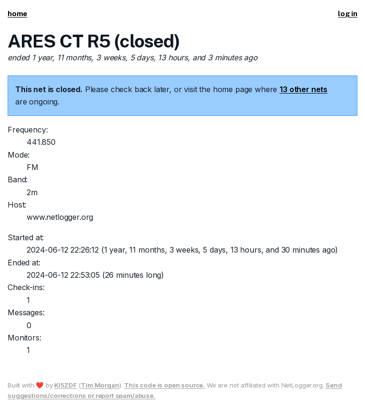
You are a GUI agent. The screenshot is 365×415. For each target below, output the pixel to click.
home (17, 13)
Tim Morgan (100, 385)
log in (347, 13)
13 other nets (303, 89)
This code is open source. (164, 385)
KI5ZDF (65, 385)
